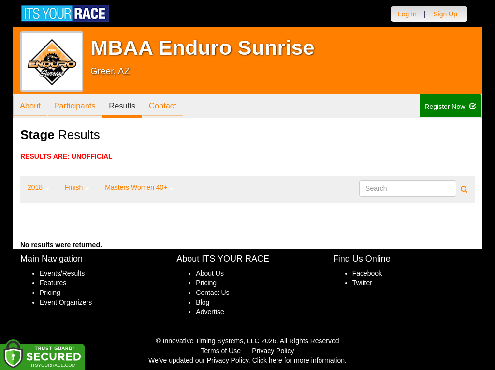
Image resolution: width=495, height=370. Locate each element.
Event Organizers (66, 302)
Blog (202, 302)
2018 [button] (38, 187)
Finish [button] (77, 187)
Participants (79, 106)
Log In (407, 14)
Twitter (362, 283)
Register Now (451, 106)
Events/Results (62, 273)
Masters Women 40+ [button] (139, 187)
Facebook (367, 273)
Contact (172, 106)
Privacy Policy (273, 351)
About (31, 106)
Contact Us (212, 292)
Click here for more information (298, 360)
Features (53, 283)
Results (129, 106)
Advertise (210, 312)
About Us (210, 273)
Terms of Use (221, 351)
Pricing (50, 292)
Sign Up (445, 14)
